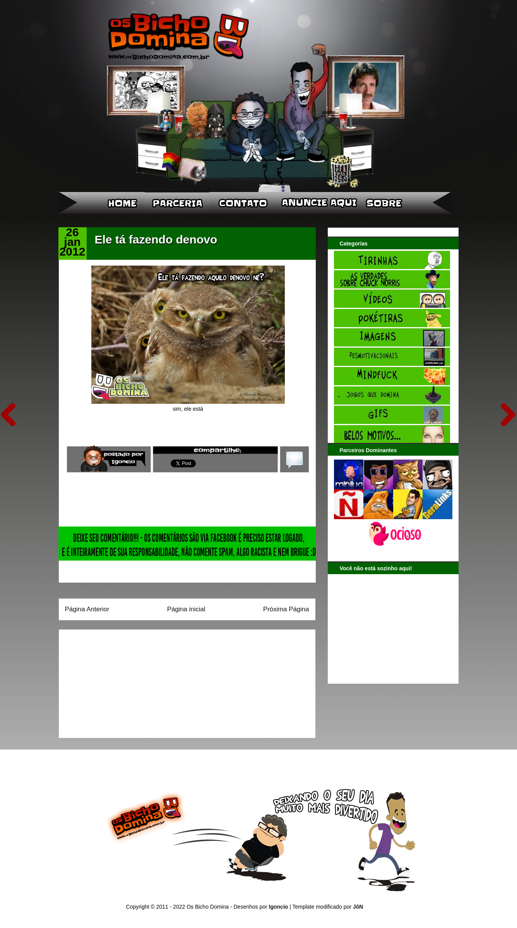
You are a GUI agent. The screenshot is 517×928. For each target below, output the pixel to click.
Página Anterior (87, 609)
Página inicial (186, 609)
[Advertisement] (113, 681)
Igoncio (278, 907)
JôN (358, 907)
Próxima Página (286, 609)
